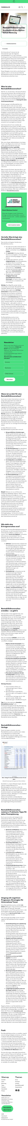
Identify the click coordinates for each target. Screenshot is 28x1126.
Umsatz (17, 1083)
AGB (2, 1114)
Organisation (18, 1087)
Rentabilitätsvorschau (13, 190)
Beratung (3, 1083)
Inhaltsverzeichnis (10, 43)
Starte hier (17, 713)
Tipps (2, 1085)
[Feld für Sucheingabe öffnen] (22, 7)
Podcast (3, 1087)
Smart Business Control (17, 182)
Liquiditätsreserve (11, 852)
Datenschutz (4, 1117)
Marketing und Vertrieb (12, 956)
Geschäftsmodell (19, 1085)
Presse (3, 1090)
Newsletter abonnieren (7, 1109)
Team (2, 1081)
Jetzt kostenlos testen (14, 225)
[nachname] (14, 367)
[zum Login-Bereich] (19, 7)
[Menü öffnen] (24, 7)
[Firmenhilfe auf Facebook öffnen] (16, 1090)
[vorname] (14, 362)
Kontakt (3, 1079)
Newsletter (4, 1089)
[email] (14, 373)
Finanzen (17, 1081)
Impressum (4, 1116)
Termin (14, 985)
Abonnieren (10, 379)
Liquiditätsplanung (13, 296)
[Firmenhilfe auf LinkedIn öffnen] (18, 1090)
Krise (16, 1079)
